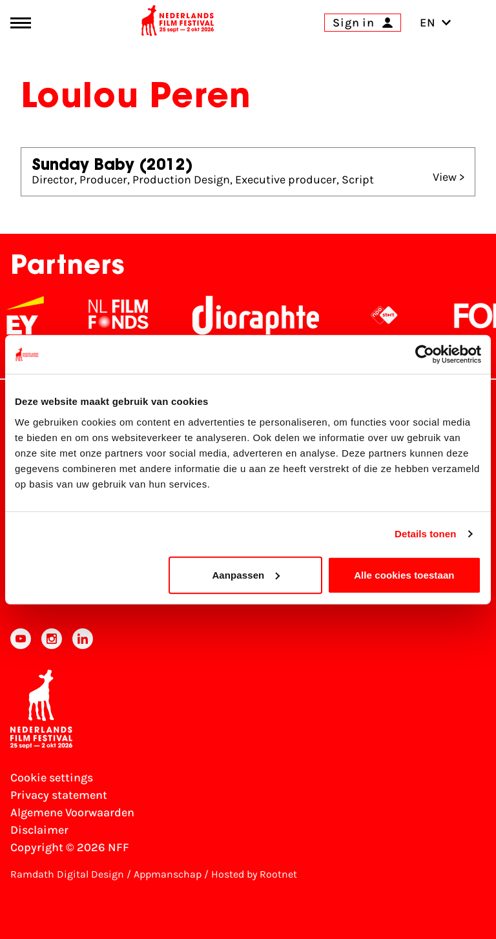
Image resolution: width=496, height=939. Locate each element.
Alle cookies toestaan (404, 574)
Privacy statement (58, 795)
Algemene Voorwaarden (72, 812)
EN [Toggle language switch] (435, 22)
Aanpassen (246, 574)
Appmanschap (168, 874)
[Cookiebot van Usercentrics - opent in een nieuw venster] (424, 354)
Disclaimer (39, 830)
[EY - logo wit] (33, 315)
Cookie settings (51, 777)
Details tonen (425, 533)
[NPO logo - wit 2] (393, 315)
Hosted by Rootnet (254, 874)
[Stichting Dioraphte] (264, 315)
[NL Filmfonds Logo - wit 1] (127, 315)
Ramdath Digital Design (67, 874)
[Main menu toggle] (20, 22)
